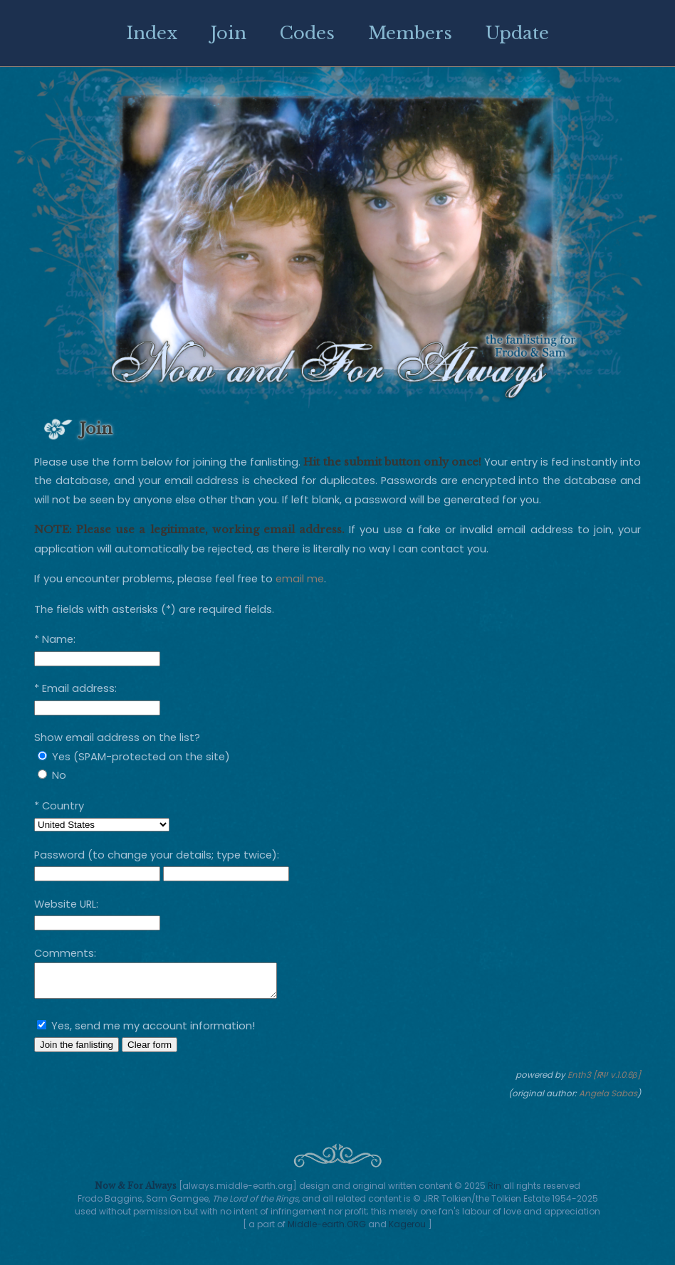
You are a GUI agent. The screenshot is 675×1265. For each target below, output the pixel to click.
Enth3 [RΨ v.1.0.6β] (604, 1081)
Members (410, 33)
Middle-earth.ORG (327, 1224)
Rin (494, 1186)
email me (300, 579)
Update (517, 33)
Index (151, 33)
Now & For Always (136, 1185)
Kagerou (407, 1224)
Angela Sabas (608, 1100)
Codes (307, 33)
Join (228, 33)
